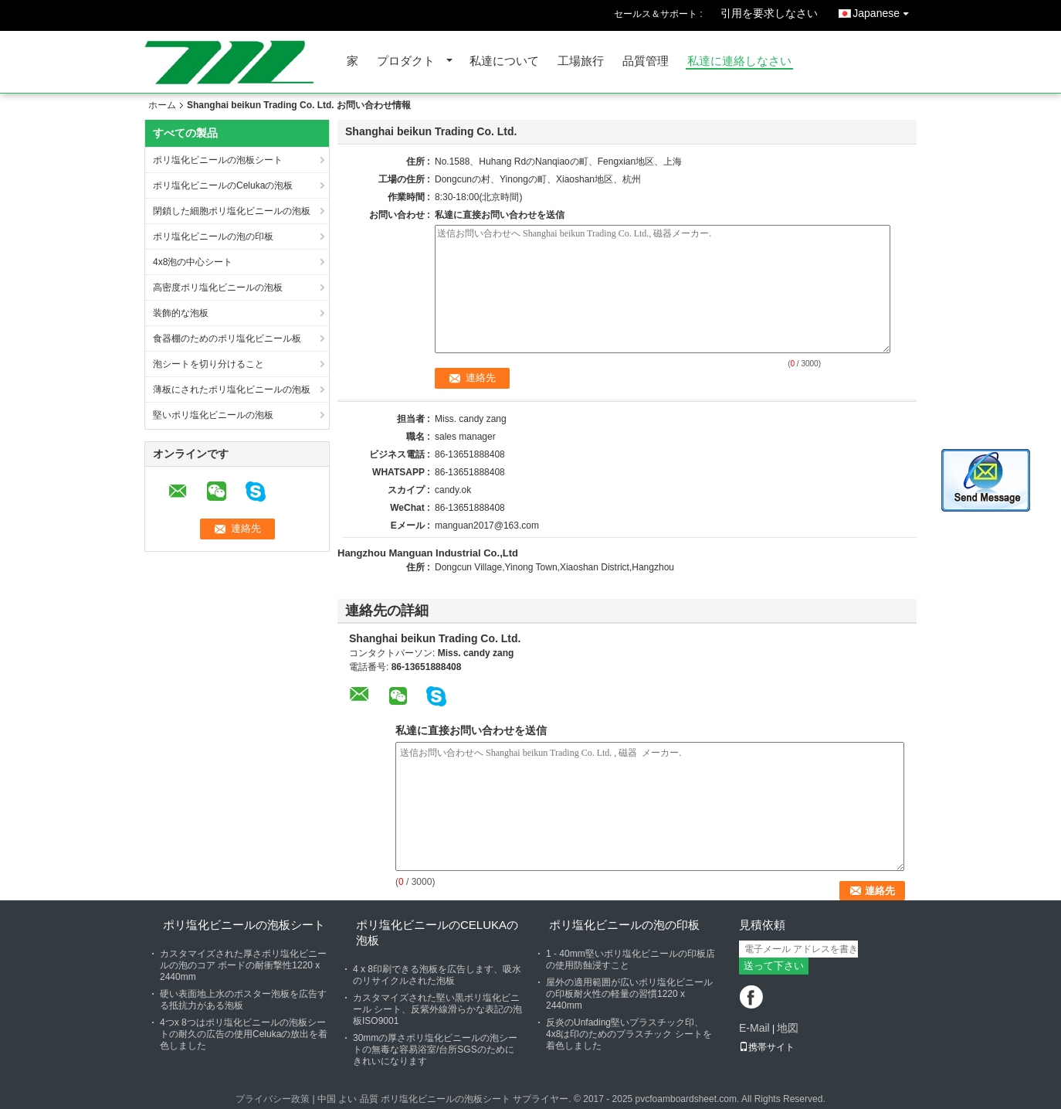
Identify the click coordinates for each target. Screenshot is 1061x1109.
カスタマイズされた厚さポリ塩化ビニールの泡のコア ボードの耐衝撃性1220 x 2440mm (243, 965)
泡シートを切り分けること (208, 364)
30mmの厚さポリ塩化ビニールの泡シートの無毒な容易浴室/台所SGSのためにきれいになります (435, 1049)
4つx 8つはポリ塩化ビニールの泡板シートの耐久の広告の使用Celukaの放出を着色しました (243, 1034)
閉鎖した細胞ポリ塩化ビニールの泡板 (231, 211)
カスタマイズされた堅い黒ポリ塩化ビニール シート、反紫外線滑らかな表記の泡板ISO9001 (437, 1009)
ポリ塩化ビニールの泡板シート (218, 160)
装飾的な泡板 (180, 313)
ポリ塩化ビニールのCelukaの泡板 (223, 185)
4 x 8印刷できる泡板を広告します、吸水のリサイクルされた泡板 (437, 975)
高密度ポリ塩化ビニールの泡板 (218, 287)
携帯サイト (767, 1047)
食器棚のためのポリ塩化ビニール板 (227, 338)
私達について (504, 61)
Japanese (885, 10)
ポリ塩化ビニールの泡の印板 (213, 236)
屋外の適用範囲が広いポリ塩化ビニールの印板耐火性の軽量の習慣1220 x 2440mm (629, 994)
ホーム (162, 105)
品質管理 (645, 61)
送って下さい (774, 965)
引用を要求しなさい (769, 13)
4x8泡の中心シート (192, 262)
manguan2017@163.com (487, 525)
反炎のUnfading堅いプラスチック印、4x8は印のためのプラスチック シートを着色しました (629, 1034)
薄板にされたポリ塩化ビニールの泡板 (231, 389)
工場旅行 (581, 61)
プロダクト (406, 61)
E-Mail (754, 1028)
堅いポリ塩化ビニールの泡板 (213, 415)
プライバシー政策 (273, 1099)
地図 (787, 1028)
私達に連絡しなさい (739, 61)
